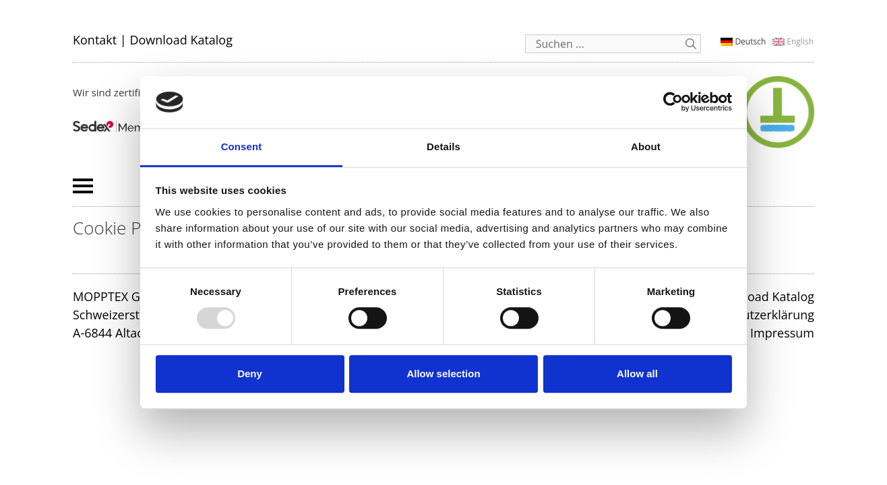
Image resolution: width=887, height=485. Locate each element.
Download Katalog (181, 40)
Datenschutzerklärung (752, 314)
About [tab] (646, 146)
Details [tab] (443, 146)
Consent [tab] (241, 146)
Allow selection (443, 373)
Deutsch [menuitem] (750, 41)
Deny (249, 373)
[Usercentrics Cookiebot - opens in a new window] (673, 102)
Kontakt (95, 40)
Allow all (637, 373)
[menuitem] (743, 41)
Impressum (782, 333)
